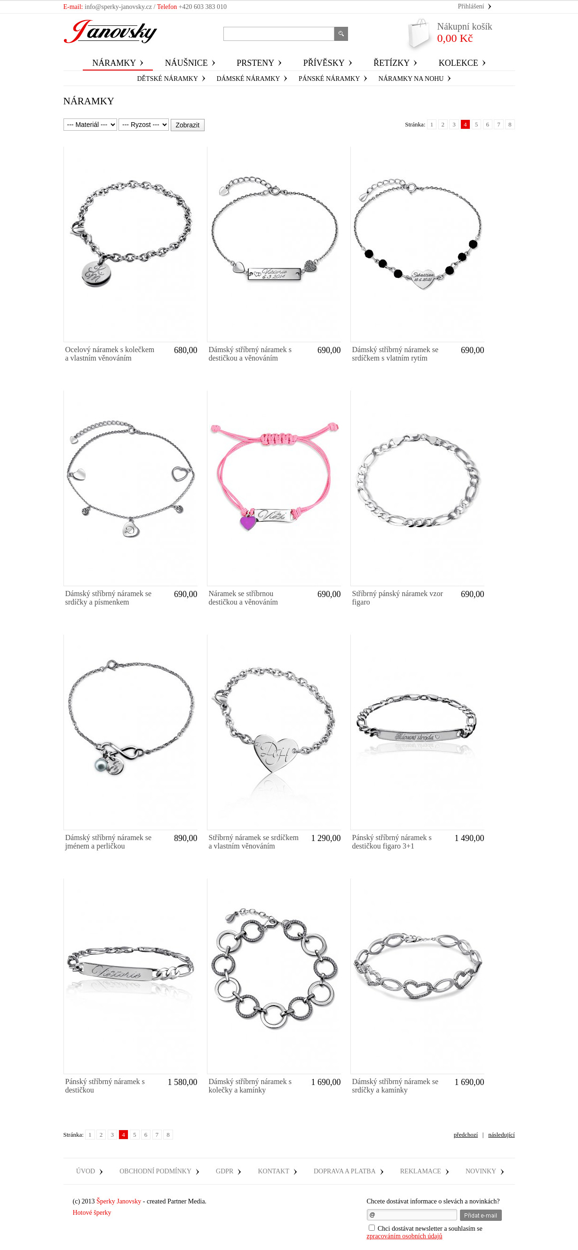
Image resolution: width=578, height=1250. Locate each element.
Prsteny (255, 63)
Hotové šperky (92, 1212)
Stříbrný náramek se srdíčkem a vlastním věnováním (254, 841)
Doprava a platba (345, 1171)
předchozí (466, 1134)
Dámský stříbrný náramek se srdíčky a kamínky (395, 1085)
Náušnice (186, 63)
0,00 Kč (464, 32)
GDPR (224, 1171)
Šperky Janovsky (118, 1201)
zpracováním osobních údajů (405, 1236)
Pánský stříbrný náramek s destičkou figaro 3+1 (392, 841)
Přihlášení (471, 6)
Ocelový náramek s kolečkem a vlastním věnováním (110, 354)
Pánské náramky (329, 78)
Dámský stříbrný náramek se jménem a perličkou (108, 841)
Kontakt (273, 1171)
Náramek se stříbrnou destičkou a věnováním (243, 598)
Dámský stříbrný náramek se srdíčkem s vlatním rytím (395, 354)
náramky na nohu (411, 78)
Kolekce (458, 63)
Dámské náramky (248, 78)
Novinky (481, 1171)
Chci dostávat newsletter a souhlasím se (425, 1232)
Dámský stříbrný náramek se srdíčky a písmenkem (108, 598)
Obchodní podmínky (155, 1171)
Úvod (85, 1171)
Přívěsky (324, 63)
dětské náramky (167, 78)
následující (501, 1134)
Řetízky (391, 63)
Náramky (114, 63)
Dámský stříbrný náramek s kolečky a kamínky (250, 1085)
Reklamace (420, 1171)
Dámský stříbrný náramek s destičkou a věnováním (250, 354)
